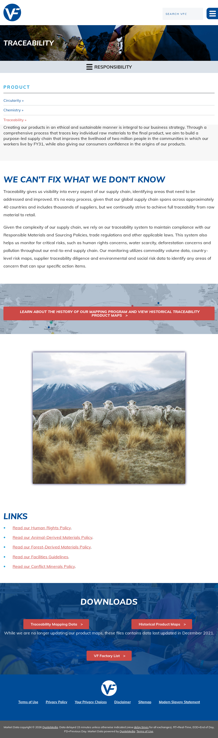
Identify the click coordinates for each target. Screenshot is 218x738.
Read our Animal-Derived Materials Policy (52, 537)
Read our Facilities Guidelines (40, 556)
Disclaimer (122, 702)
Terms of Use (28, 702)
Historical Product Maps (159, 624)
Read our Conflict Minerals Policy (44, 566)
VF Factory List (107, 655)
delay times (141, 727)
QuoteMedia (50, 727)
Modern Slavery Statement (179, 702)
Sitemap (144, 702)
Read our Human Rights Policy (42, 527)
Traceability (13, 120)
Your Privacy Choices (91, 702)
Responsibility (109, 67)
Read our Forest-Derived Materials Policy (52, 547)
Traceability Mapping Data (54, 624)
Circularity (12, 100)
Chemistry (12, 110)
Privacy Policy (56, 702)
